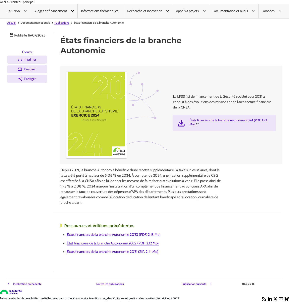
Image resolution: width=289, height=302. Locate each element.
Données (268, 11)
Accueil (11, 22)
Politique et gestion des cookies (134, 298)
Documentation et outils (230, 11)
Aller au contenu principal (17, 2)
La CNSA (13, 11)
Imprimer (27, 59)
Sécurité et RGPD (167, 298)
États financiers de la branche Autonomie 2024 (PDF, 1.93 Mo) (228, 122)
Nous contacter (10, 298)
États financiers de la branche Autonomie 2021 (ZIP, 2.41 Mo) (112, 251)
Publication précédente (27, 284)
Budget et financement (50, 11)
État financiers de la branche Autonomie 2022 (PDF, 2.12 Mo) (113, 243)
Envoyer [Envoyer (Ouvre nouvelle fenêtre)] (26, 69)
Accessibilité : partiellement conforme (47, 298)
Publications (61, 22)
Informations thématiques (99, 11)
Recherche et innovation (144, 11)
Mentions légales (101, 298)
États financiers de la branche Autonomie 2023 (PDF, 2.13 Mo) (114, 234)
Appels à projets (187, 11)
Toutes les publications (110, 284)
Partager (27, 78)
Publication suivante (194, 284)
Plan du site (81, 298)
